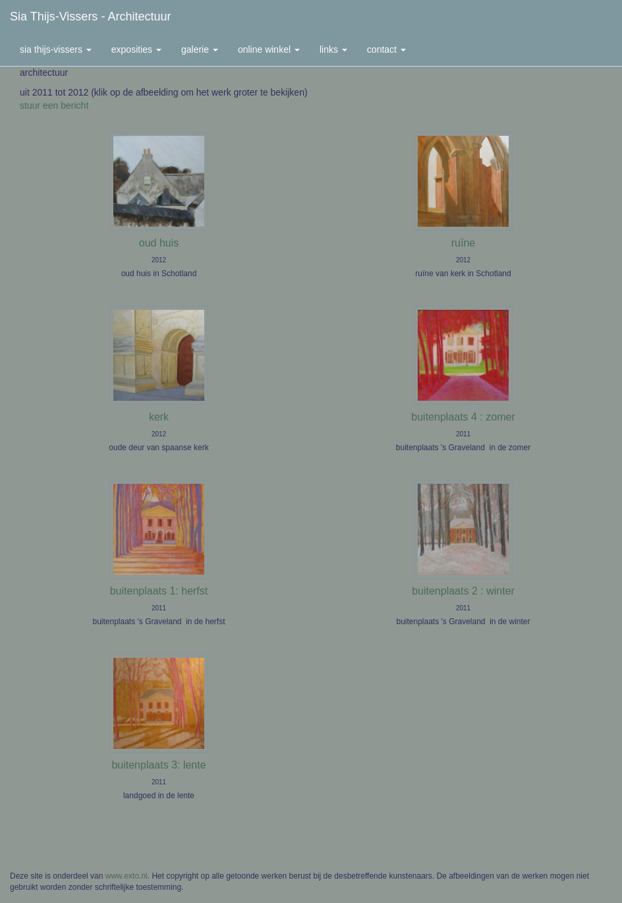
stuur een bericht (54, 105)
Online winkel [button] (269, 49)
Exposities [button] (136, 49)
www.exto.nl (126, 876)
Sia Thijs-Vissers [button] (56, 49)
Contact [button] (386, 49)
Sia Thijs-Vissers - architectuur (90, 16)
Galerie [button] (199, 49)
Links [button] (333, 49)
